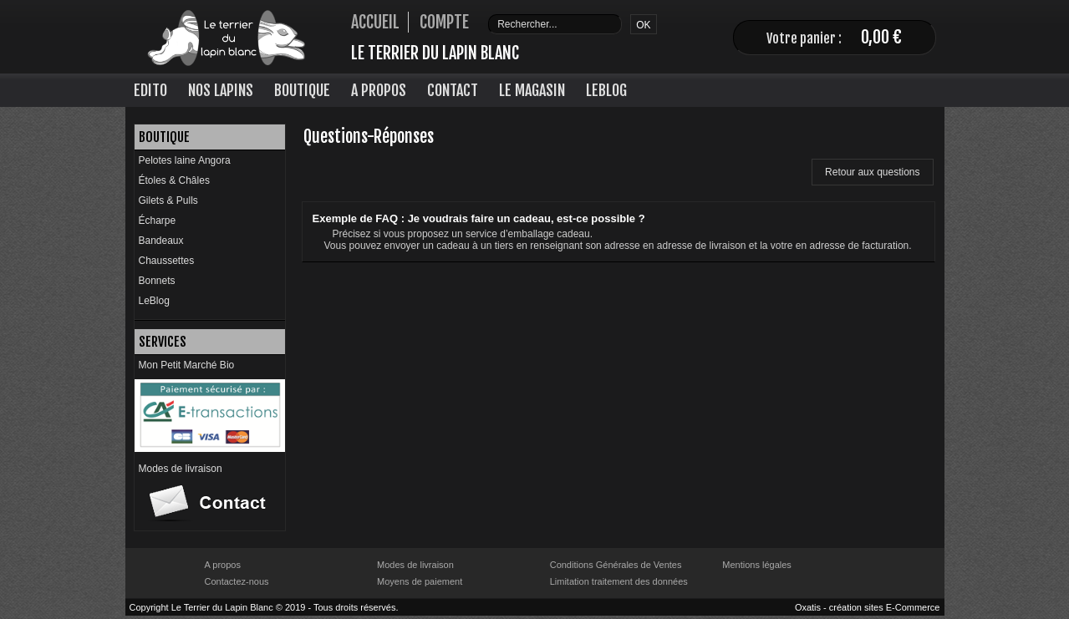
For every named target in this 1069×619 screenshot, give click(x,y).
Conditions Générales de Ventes (616, 565)
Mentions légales (757, 565)
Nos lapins (220, 90)
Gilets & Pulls (168, 200)
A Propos (378, 90)
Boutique (302, 90)
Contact (452, 90)
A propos (223, 565)
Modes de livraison (180, 468)
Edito (150, 90)
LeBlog (606, 90)
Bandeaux (161, 240)
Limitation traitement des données (619, 581)
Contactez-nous (237, 581)
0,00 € (881, 37)
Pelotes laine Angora (185, 160)
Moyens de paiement (419, 581)
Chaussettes (167, 260)
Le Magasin (532, 90)
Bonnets (157, 281)
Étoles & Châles (174, 180)
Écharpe (157, 220)
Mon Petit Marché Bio (187, 365)
